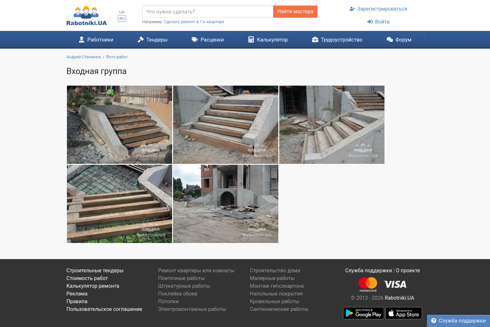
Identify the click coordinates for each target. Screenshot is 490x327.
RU (122, 18)
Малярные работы (272, 278)
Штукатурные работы (184, 286)
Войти (378, 22)
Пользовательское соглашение (105, 309)
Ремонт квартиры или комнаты (196, 270)
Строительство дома (275, 270)
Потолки (168, 301)
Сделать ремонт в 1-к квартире (194, 21)
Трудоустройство (337, 39)
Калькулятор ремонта (93, 286)
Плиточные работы (181, 278)
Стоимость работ (87, 278)
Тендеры (153, 39)
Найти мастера (295, 11)
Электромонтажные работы (192, 309)
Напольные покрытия (276, 294)
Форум (399, 39)
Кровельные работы (275, 301)
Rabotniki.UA (399, 298)
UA (122, 12)
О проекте (408, 270)
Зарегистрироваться (378, 9)
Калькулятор (268, 39)
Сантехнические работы (279, 309)
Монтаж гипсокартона (277, 286)
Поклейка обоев (178, 294)
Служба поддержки (458, 321)
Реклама (77, 294)
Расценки (208, 39)
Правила (77, 301)
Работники (96, 39)
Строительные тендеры (95, 270)
